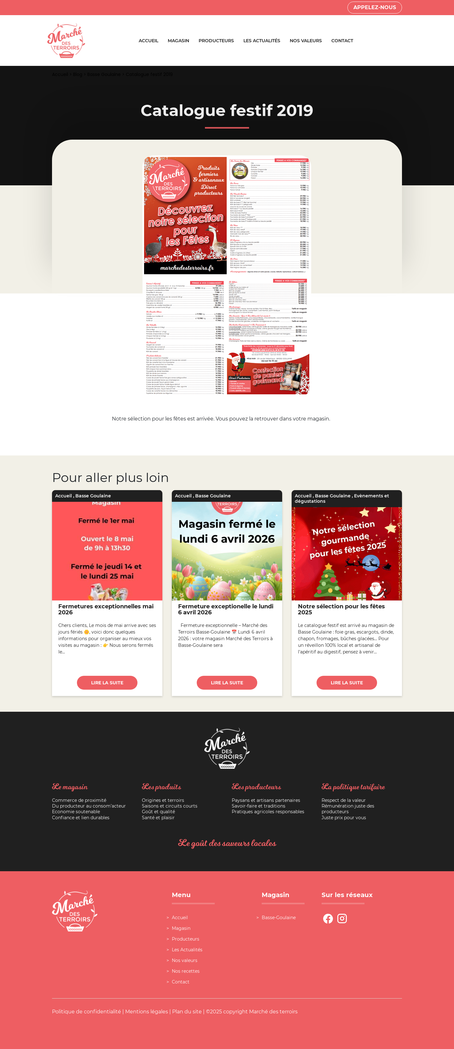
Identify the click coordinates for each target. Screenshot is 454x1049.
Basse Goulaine (104, 74)
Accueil (148, 40)
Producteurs (216, 40)
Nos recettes (186, 971)
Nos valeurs (306, 40)
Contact (342, 40)
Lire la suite (107, 683)
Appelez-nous (374, 7)
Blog (77, 74)
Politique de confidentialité (86, 1012)
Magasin (178, 40)
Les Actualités (261, 40)
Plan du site (187, 1012)
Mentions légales (146, 1012)
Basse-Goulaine (279, 917)
